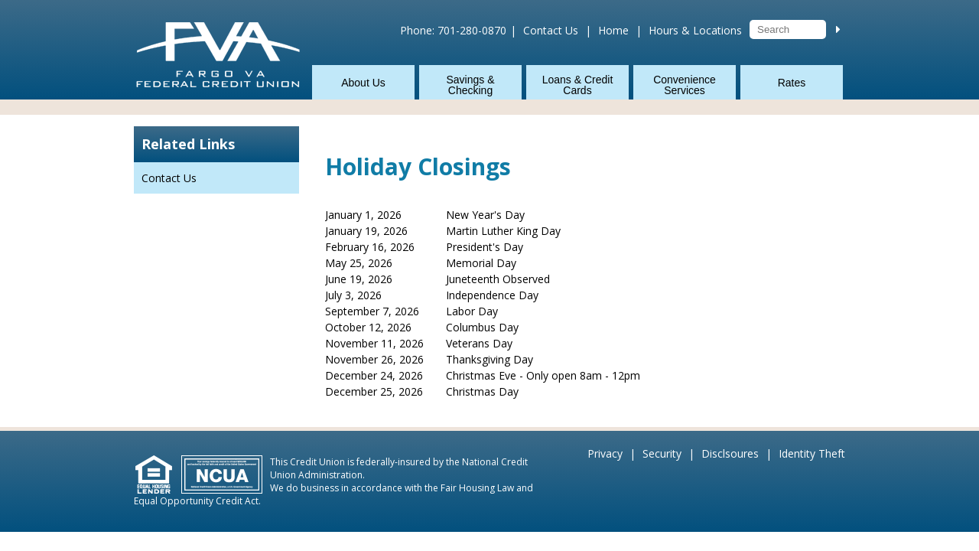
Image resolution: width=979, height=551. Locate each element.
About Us (363, 83)
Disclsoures (730, 453)
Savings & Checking (470, 84)
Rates (792, 83)
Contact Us (550, 30)
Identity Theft (812, 453)
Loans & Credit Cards (577, 84)
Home (613, 30)
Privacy (605, 453)
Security (661, 453)
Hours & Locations (695, 30)
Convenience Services (684, 84)
